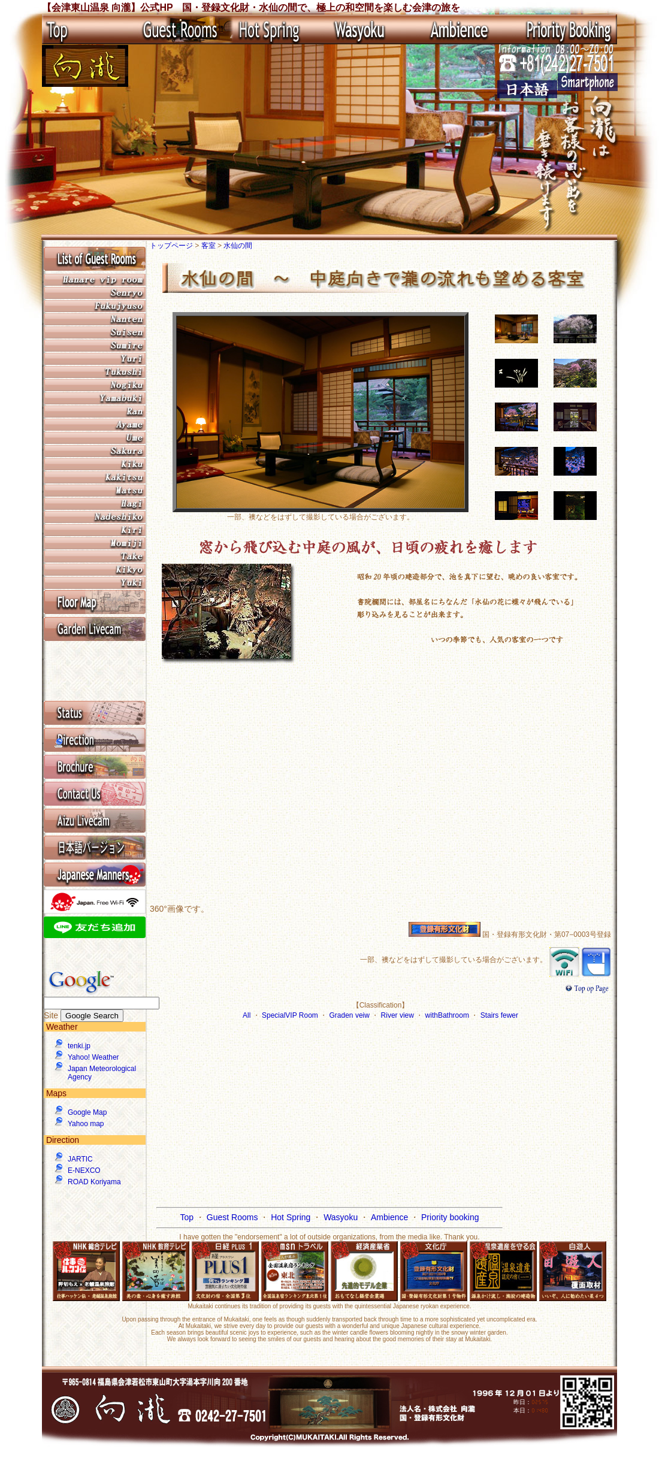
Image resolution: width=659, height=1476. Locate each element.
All (248, 1015)
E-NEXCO (84, 1170)
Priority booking (450, 1217)
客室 (209, 245)
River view (398, 1015)
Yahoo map (86, 1124)
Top (187, 1217)
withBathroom (448, 1015)
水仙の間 (237, 245)
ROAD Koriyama (94, 1182)
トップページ (172, 245)
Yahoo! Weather (93, 1057)
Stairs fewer (499, 1015)
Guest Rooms (233, 1217)
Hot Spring (292, 1217)
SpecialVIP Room (291, 1015)
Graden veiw (351, 1015)
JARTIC (80, 1159)
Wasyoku (342, 1217)
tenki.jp (79, 1046)
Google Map (87, 1112)
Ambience (390, 1217)
